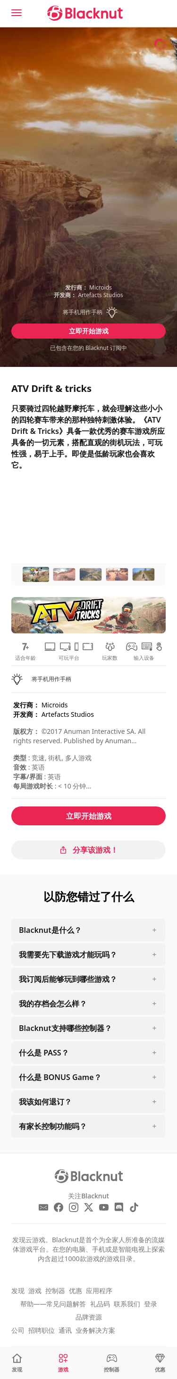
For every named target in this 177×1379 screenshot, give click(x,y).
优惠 (75, 1290)
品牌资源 (89, 1317)
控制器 (55, 1290)
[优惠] (160, 1363)
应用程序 (99, 1290)
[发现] (17, 1363)
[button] (89, 312)
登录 (150, 1303)
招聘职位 (41, 1330)
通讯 (65, 1330)
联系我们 (127, 1303)
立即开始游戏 (89, 330)
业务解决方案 (95, 1330)
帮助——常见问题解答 (53, 1303)
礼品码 (100, 1303)
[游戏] (63, 1363)
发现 (18, 1290)
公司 (18, 1330)
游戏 (35, 1290)
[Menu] (16, 12)
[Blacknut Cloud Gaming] (85, 13)
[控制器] (111, 1363)
